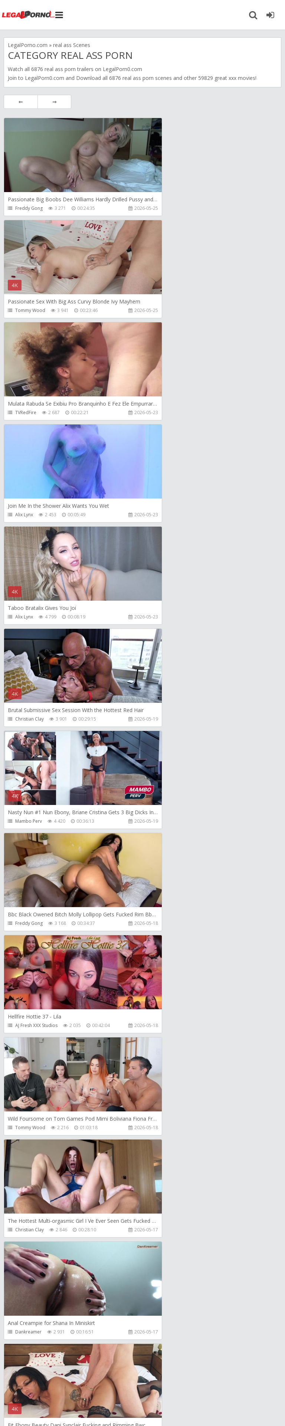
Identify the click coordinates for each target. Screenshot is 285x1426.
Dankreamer (166, 719)
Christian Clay (167, 412)
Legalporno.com (30, 15)
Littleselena (164, 1230)
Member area (56, 1384)
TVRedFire (25, 310)
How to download (109, 1384)
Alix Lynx (161, 310)
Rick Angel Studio (33, 923)
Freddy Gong (29, 208)
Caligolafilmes (30, 1230)
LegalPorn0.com (44, 77)
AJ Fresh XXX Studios (36, 617)
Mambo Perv (28, 514)
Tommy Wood (168, 208)
